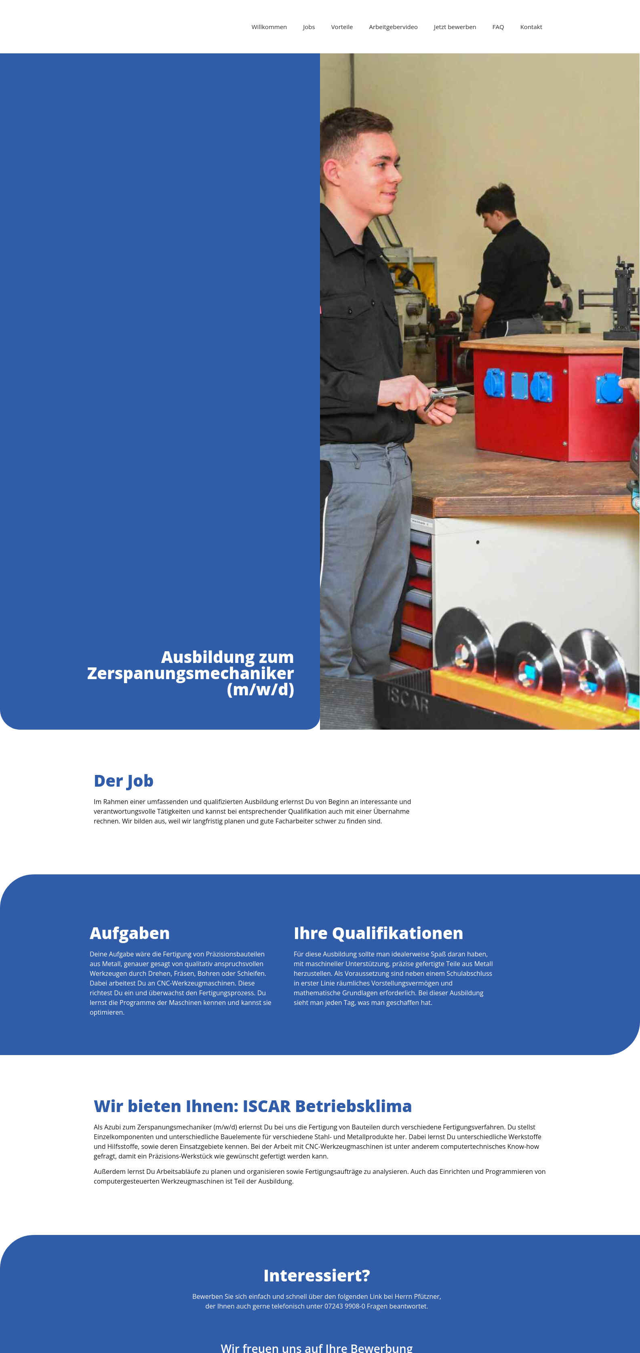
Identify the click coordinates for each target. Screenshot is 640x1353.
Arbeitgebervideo (393, 27)
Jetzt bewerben (455, 27)
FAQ (498, 27)
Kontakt (531, 27)
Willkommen (269, 27)
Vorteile (342, 27)
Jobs (309, 27)
